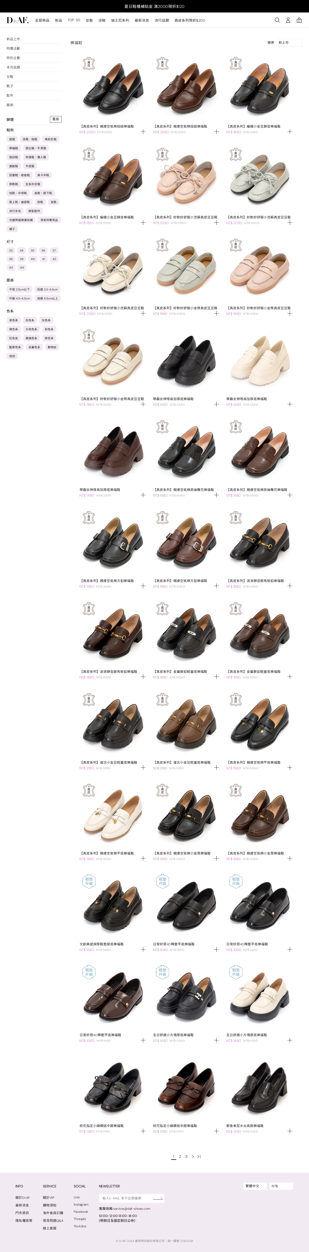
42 (54, 259)
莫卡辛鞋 (43, 175)
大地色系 (31, 329)
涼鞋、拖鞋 (30, 139)
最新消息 (141, 20)
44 (22, 267)
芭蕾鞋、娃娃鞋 (19, 175)
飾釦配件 (34, 211)
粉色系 (49, 329)
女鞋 (89, 20)
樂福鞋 (13, 148)
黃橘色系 (31, 338)
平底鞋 (30, 166)
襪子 (12, 229)
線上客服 (50, 1228)
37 (54, 250)
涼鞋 (102, 20)
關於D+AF (23, 1198)
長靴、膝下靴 (43, 193)
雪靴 (54, 202)
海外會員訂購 (53, 1213)
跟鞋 (12, 139)
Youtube (80, 1226)
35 (32, 250)
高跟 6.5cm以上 (47, 298)
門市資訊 (22, 1213)
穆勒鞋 (13, 184)
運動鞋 (13, 166)
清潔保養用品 (49, 220)
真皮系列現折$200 (189, 20)
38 (10, 259)
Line (77, 1197)
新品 (58, 20)
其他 (12, 356)
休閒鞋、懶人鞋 (36, 157)
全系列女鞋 (33, 184)
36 (43, 250)
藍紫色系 (15, 347)
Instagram (81, 1204)
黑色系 (13, 320)
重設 (55, 119)
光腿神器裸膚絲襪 (21, 220)
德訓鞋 (13, 157)
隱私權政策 (24, 1221)
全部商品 (42, 20)
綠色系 (49, 338)
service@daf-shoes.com (133, 1208)
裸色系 (13, 329)
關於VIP (49, 1198)
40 (33, 259)
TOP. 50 (74, 20)
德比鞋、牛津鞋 (36, 148)
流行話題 (161, 20)
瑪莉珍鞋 (51, 139)
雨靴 (40, 202)
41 (43, 259)
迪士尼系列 (120, 20)
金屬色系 (34, 347)
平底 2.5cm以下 (19, 289)
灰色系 (46, 320)
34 (21, 250)
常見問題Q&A (53, 1221)
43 (11, 267)
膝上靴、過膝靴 (19, 202)
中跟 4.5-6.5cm (19, 298)
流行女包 (15, 211)
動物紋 (52, 347)
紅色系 (13, 338)
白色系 (30, 320)
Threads (80, 1219)
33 (10, 250)
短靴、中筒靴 (18, 193)
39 (21, 259)
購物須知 (50, 1205)
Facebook (81, 1212)
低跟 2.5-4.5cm (47, 289)
